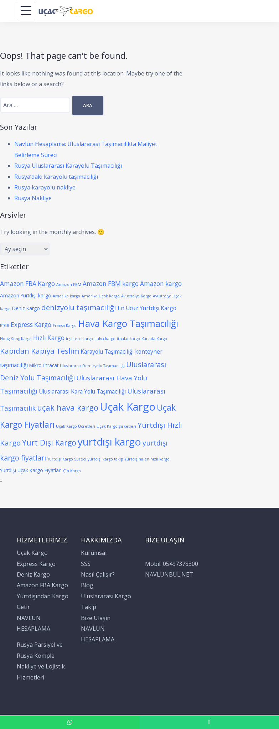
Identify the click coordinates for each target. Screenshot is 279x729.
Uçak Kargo (32, 553)
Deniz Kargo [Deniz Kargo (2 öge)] (26, 308)
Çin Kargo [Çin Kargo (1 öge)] (72, 470)
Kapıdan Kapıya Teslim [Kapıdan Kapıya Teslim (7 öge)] (39, 351)
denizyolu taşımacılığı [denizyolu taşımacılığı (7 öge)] (78, 307)
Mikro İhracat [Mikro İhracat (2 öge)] (43, 365)
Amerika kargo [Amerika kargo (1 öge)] (66, 295)
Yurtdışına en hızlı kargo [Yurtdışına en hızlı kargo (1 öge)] (147, 459)
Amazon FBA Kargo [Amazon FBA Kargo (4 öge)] (27, 284)
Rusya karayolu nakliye (45, 187)
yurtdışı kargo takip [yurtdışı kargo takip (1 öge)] (105, 459)
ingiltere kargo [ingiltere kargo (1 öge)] (79, 338)
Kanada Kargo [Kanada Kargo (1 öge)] (154, 338)
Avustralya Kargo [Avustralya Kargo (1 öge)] (136, 295)
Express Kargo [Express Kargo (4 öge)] (31, 325)
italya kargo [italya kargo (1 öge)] (104, 338)
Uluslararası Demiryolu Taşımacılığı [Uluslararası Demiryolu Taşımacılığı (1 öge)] (92, 365)
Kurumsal (94, 553)
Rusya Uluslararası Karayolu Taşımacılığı (68, 166)
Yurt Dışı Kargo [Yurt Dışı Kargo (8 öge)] (49, 442)
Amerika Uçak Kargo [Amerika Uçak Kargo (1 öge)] (101, 295)
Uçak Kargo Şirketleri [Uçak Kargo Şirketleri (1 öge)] (116, 426)
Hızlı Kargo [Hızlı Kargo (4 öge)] (48, 338)
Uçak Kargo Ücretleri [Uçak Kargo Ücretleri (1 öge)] (75, 426)
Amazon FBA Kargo (42, 585)
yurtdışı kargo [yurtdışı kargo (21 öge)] (109, 441)
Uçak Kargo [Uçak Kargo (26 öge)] (127, 407)
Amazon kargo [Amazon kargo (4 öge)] (161, 284)
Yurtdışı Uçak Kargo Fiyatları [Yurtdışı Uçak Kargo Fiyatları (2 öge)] (31, 470)
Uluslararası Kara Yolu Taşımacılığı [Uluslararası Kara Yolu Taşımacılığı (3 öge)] (82, 391)
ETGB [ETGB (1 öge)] (4, 325)
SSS (86, 564)
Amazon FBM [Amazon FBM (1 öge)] (68, 284)
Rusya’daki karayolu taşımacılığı (56, 177)
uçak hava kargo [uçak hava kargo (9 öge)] (67, 407)
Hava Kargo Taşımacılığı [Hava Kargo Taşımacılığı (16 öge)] (128, 323)
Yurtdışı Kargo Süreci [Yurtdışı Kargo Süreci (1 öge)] (66, 459)
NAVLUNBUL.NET (169, 574)
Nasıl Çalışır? (98, 574)
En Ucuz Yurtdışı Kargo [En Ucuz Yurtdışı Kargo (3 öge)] (147, 308)
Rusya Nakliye (33, 198)
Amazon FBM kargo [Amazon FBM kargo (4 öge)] (111, 284)
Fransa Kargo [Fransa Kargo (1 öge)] (65, 325)
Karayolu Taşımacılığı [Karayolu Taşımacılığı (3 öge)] (107, 351)
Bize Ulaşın (95, 618)
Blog (87, 585)
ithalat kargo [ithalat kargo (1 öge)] (128, 338)
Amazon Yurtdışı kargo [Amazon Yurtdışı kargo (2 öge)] (25, 295)
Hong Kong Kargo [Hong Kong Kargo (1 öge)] (16, 338)
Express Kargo (36, 564)
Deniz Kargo (33, 574)
